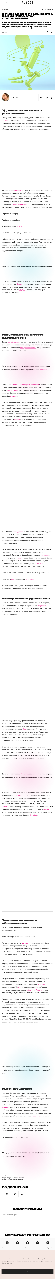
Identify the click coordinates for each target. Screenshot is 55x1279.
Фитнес (4, 32)
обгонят (5, 121)
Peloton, (39, 990)
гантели (41, 984)
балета (46, 809)
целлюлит (43, 370)
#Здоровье (5, 1179)
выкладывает (12, 390)
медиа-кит (50, 1248)
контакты (4, 1248)
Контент (17, 795)
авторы (27, 1248)
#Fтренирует (13, 1179)
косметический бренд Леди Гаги (25, 385)
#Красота (21, 1178)
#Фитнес (20, 1179)
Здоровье (5, 9)
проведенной (18, 532)
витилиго (45, 555)
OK (27, 1271)
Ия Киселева (15, 97)
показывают (19, 190)
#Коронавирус (6, 1178)
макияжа (13, 396)
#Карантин (14, 1178)
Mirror (29, 990)
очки (20, 987)
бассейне (24, 774)
